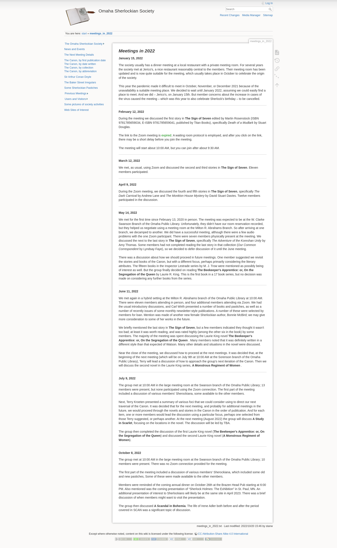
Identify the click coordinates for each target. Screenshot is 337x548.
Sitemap (268, 15)
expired (166, 135)
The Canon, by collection (78, 67)
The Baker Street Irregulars (80, 82)
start (84, 33)
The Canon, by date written (80, 64)
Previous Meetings (75, 93)
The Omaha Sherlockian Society (84, 43)
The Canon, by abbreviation (80, 71)
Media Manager (251, 15)
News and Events (74, 49)
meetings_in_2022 (101, 33)
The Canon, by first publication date (85, 60)
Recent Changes (229, 15)
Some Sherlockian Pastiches (81, 87)
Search (271, 9)
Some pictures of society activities (84, 104)
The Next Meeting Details (79, 54)
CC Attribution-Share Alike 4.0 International (223, 533)
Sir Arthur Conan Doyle (77, 76)
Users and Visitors (75, 99)
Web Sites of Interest (76, 109)
